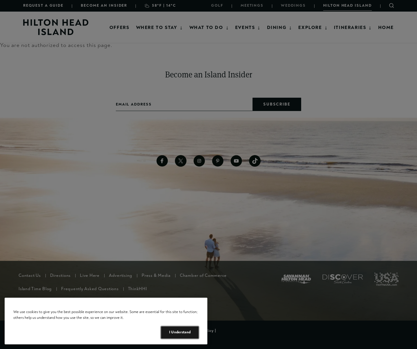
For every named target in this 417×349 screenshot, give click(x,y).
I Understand (180, 332)
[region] (106, 321)
